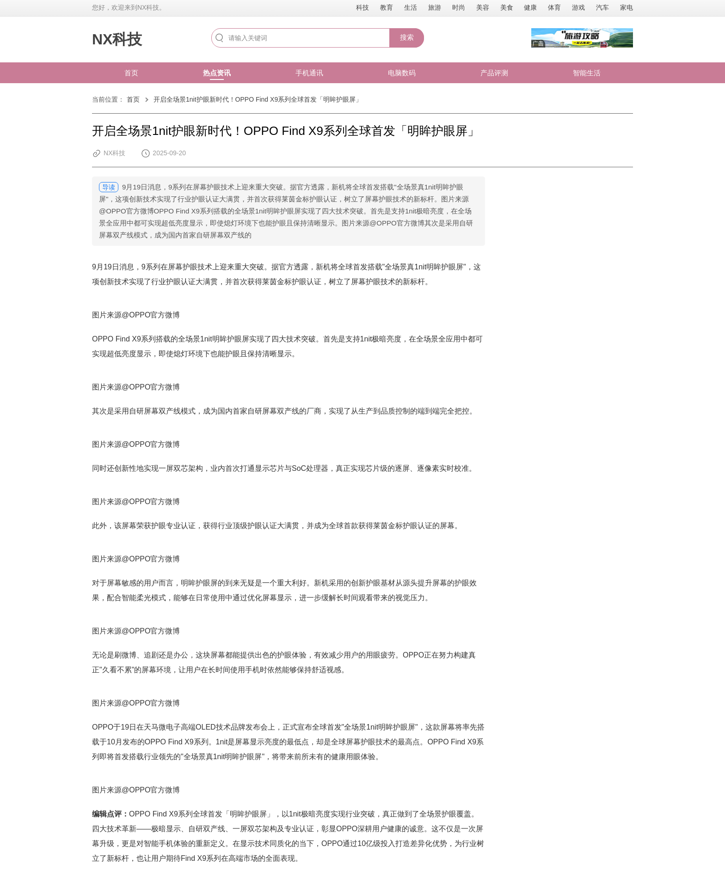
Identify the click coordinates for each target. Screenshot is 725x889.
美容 (482, 7)
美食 (506, 7)
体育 (554, 7)
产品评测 (494, 73)
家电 (626, 7)
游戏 (578, 7)
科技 (362, 7)
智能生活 (587, 73)
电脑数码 (402, 73)
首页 (131, 73)
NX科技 (117, 39)
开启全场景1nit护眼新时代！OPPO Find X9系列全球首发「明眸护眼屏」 (258, 99)
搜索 (407, 37)
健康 (530, 7)
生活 (410, 7)
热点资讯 (217, 73)
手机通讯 (309, 73)
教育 (386, 7)
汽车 (602, 7)
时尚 (458, 7)
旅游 (434, 7)
